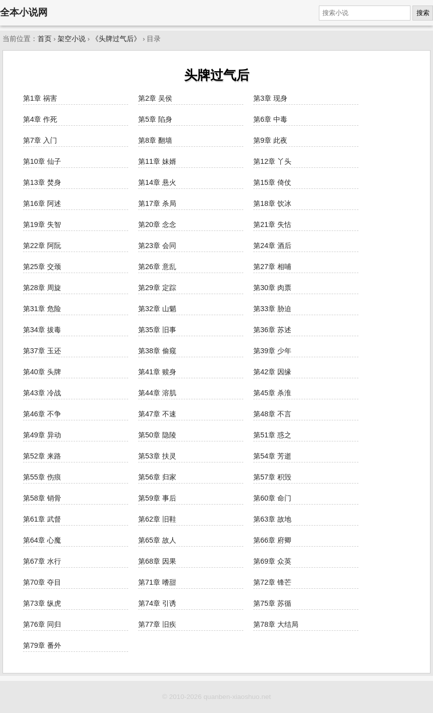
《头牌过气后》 (116, 39)
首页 (45, 39)
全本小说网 (24, 12)
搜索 (422, 13)
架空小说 (72, 39)
